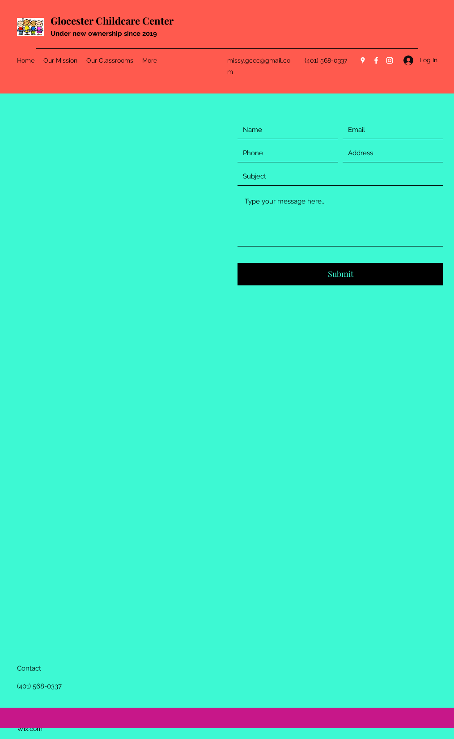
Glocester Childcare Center (112, 20)
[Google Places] (362, 60)
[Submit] (340, 274)
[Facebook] (376, 60)
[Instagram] (389, 60)
